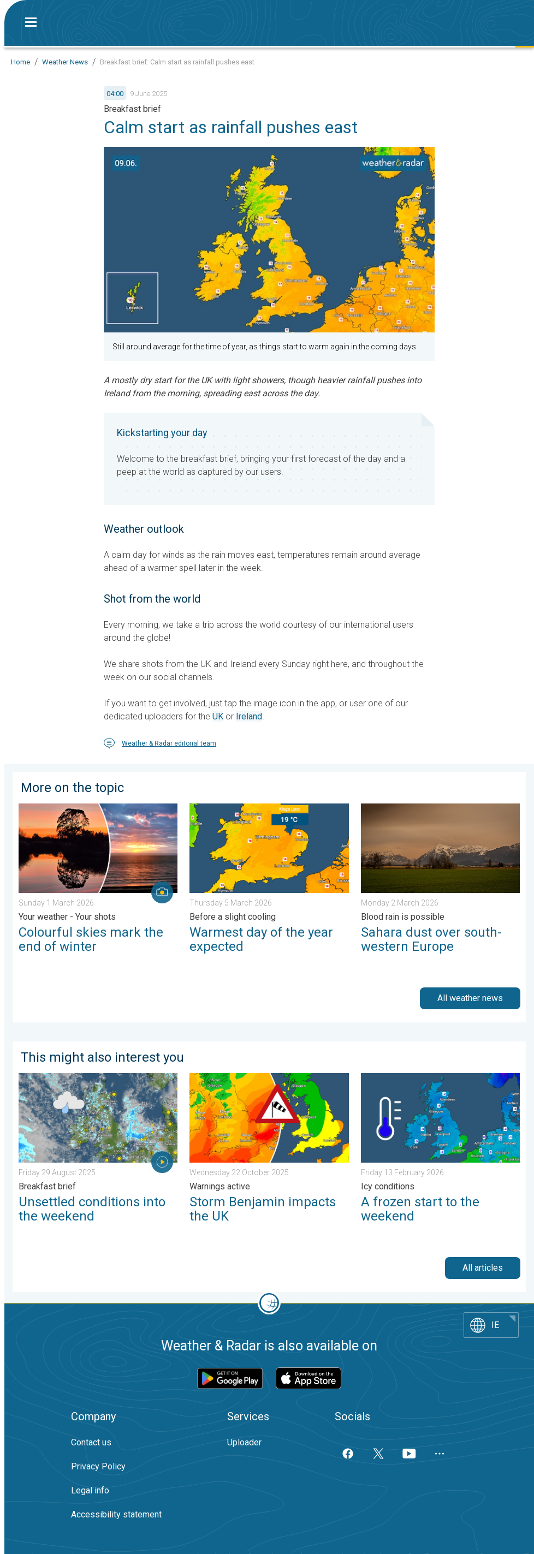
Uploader (244, 1442)
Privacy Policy (98, 1466)
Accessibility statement (116, 1514)
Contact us (91, 1442)
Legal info (90, 1490)
